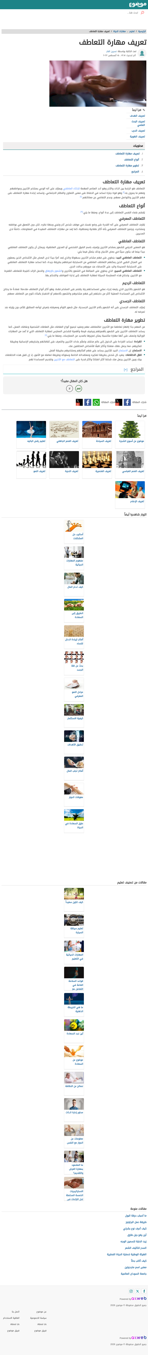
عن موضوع (41, 1312)
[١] (123, 192)
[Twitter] (137, 1291)
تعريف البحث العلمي (138, 123)
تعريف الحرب (138, 130)
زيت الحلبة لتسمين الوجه (133, 1241)
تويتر (118, 402)
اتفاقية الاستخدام (11, 1318)
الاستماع (123, 350)
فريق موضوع (13, 1331)
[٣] (82, 211)
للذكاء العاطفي (71, 188)
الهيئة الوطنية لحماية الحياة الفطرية (126, 1254)
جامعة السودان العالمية (133, 1273)
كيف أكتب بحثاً (138, 1260)
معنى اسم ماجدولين (135, 1267)
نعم (79, 388)
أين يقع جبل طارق (136, 1235)
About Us (14, 1324)
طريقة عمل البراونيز (136, 1222)
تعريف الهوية (137, 136)
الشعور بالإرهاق (53, 271)
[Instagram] (131, 1291)
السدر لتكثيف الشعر (135, 1248)
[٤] (46, 335)
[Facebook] (144, 1291)
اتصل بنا (15, 1312)
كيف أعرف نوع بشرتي (134, 1228)
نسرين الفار (111, 51)
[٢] (81, 196)
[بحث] (142, 12)
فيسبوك (127, 402)
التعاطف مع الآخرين (64, 359)
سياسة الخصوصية (38, 1318)
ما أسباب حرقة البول (135, 1215)
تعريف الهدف (137, 115)
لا (69, 388)
